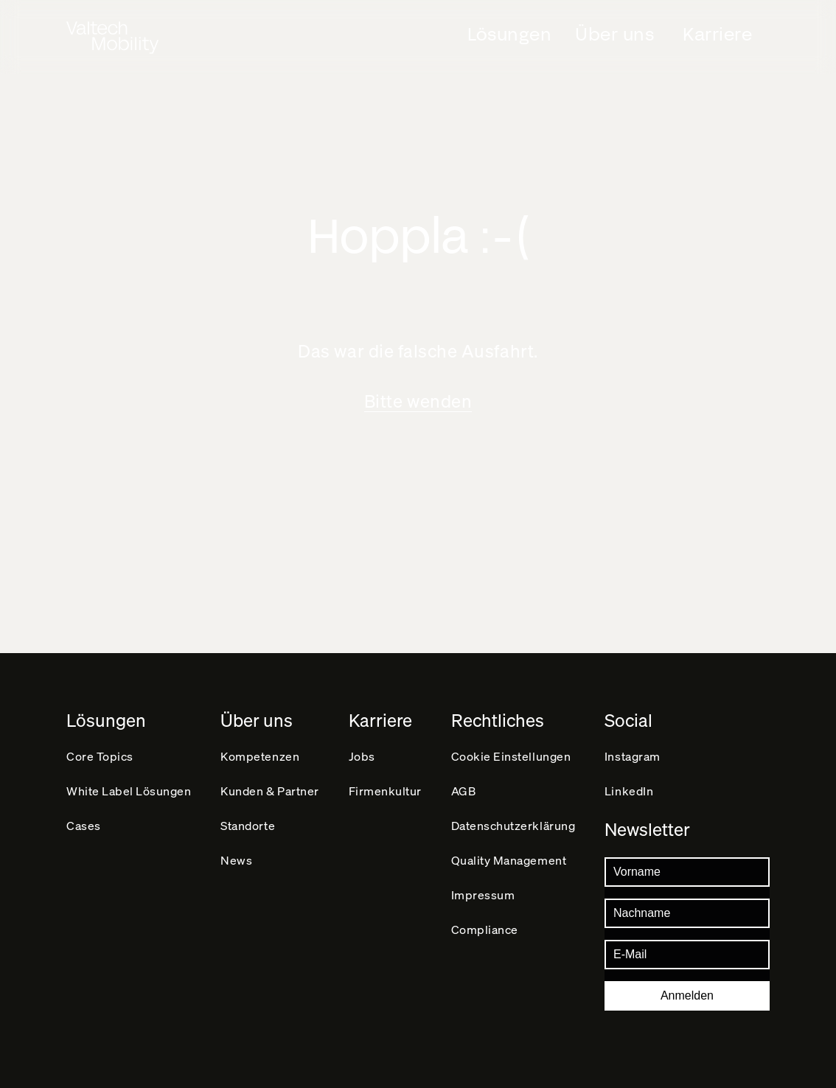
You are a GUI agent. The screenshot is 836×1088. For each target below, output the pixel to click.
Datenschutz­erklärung (513, 825)
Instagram (633, 756)
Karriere (717, 34)
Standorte (247, 825)
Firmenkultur (385, 790)
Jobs (362, 756)
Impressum (483, 894)
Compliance (484, 929)
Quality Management (508, 860)
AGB (463, 790)
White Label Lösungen (129, 790)
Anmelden (687, 995)
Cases (83, 825)
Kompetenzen (259, 756)
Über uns (614, 34)
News (236, 860)
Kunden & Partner (269, 790)
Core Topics (99, 756)
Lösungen (509, 34)
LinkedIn (629, 790)
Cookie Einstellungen (511, 756)
